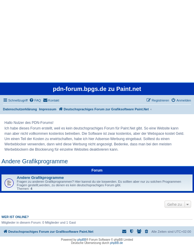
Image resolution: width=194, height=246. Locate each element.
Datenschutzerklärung (20, 109)
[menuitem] (35, 100)
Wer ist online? (15, 217)
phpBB (81, 239)
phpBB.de (116, 243)
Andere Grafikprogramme (34, 161)
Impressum (48, 109)
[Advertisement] (97, 41)
